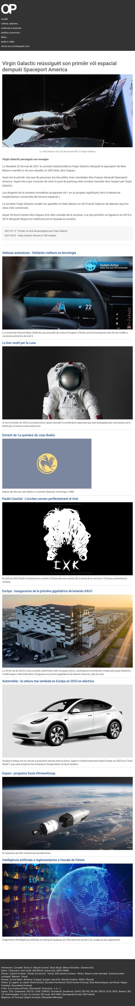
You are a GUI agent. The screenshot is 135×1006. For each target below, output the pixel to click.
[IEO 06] (93, 991)
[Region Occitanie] (32, 997)
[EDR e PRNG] (63, 970)
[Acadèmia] (68, 991)
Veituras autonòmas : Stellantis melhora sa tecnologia (39, 253)
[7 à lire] (23, 994)
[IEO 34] (85, 991)
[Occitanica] (56, 991)
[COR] (37, 991)
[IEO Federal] (88, 994)
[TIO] (11, 991)
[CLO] (108, 991)
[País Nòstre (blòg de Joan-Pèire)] (104, 982)
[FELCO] (30, 991)
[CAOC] (77, 991)
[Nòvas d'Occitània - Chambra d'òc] (78, 967)
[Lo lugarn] (13, 982)
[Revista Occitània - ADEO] (73, 979)
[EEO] (115, 991)
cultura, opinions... (10, 23)
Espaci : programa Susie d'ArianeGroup (28, 773)
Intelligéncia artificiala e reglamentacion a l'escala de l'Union (43, 860)
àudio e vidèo (7, 41)
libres (4, 37)
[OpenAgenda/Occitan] (72, 994)
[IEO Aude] (45, 994)
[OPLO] (102, 991)
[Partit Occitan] (37, 982)
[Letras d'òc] (50, 970)
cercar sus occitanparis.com (15, 46)
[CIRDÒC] (46, 991)
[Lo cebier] (24, 982)
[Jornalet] (18, 967)
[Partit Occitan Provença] (77, 982)
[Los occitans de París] (18, 988)
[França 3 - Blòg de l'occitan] (36, 967)
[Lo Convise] (34, 994)
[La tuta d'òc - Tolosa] (44, 973)
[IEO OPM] (56, 994)
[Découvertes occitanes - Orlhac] (69, 973)
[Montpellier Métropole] (52, 997)
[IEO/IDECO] (38, 970)
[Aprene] (122, 991)
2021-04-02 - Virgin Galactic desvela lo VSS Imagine (30, 235)
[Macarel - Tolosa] (19, 976)
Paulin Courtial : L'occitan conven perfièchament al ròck (40, 499)
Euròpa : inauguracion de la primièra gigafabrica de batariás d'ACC (47, 591)
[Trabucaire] (14, 970)
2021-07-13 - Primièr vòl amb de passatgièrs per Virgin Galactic (36, 231)
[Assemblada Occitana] (21, 985)
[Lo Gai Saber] (16, 979)
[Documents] (35, 988)
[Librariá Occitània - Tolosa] (22, 973)
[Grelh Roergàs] (12, 994)
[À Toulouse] (17, 997)
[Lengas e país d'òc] (51, 979)
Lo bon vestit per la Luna (19, 343)
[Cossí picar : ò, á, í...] (51, 988)
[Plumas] (90, 979)
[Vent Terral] (26, 970)
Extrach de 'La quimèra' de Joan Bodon (28, 435)
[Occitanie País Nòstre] (55, 982)
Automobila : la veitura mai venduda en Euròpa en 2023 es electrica (48, 681)
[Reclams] (28, 979)
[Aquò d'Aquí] (55, 967)
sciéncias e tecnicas (11, 28)
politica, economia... (11, 32)
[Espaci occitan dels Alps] (96, 973)
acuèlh (4, 19)
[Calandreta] (20, 991)
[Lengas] (37, 979)
